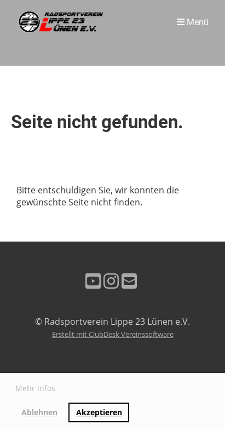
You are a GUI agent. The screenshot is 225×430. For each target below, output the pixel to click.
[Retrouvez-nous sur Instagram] (111, 281)
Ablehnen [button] (39, 412)
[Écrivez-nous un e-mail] (129, 281)
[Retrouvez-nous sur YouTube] (93, 281)
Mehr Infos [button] (35, 388)
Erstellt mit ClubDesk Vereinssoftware (113, 334)
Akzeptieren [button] (99, 412)
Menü (193, 22)
